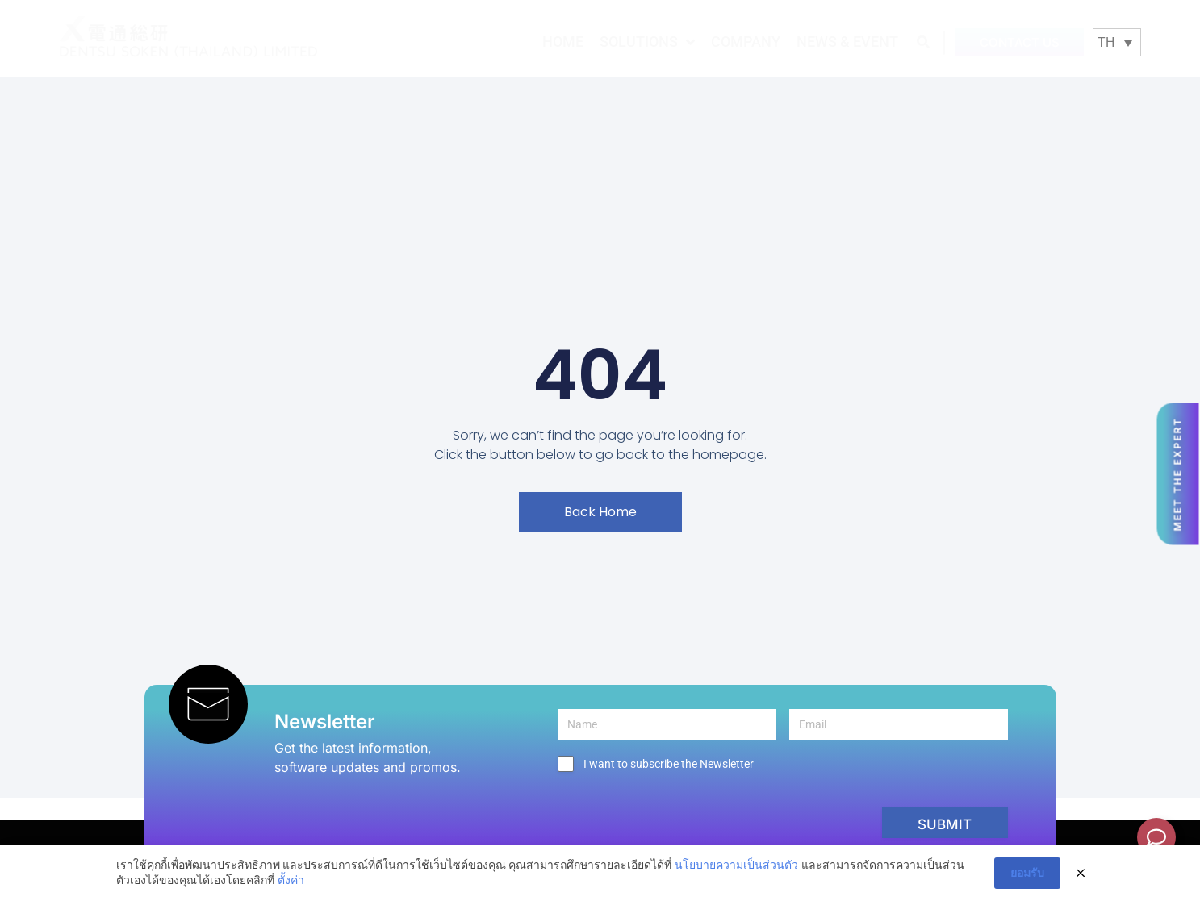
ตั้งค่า (291, 880)
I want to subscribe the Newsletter (668, 763)
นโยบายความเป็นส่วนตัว (736, 865)
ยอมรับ (1027, 873)
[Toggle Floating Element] (1156, 837)
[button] (923, 41)
